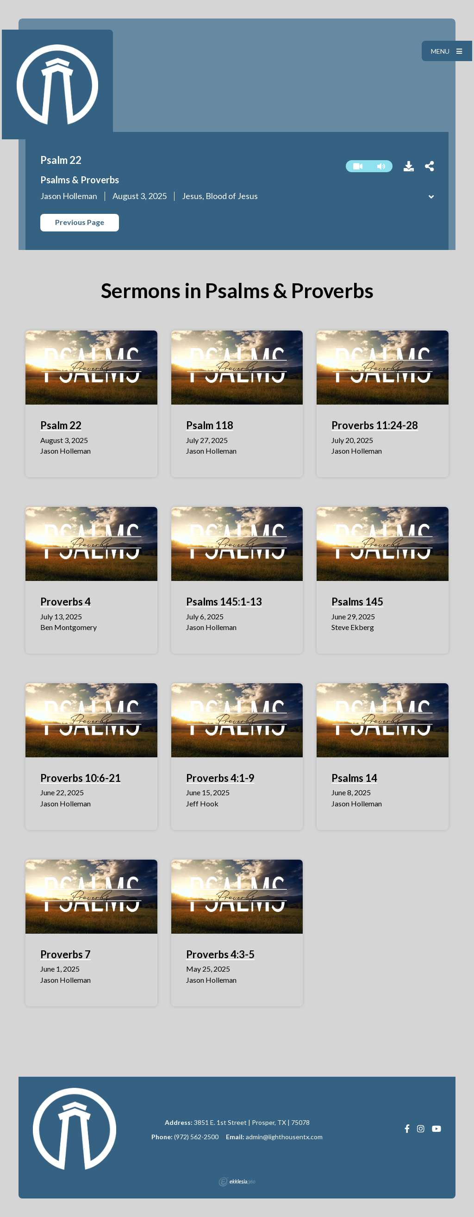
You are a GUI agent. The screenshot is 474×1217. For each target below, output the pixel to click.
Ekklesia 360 (237, 1181)
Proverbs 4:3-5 (220, 954)
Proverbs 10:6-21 (80, 778)
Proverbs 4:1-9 (220, 778)
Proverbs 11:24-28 (374, 425)
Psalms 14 (354, 778)
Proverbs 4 (65, 601)
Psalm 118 (209, 425)
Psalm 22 (60, 425)
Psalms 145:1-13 (224, 601)
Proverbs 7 (65, 954)
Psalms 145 (357, 601)
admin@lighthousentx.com (284, 1137)
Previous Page (79, 222)
